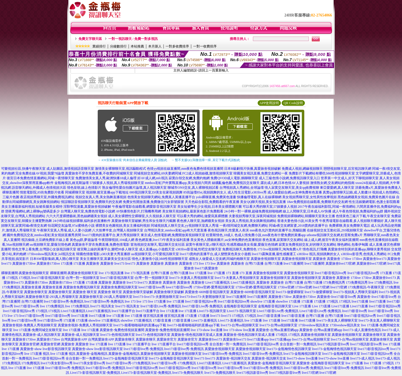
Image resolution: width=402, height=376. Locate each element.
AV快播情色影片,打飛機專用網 (138, 211)
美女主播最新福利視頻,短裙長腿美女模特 (32, 207)
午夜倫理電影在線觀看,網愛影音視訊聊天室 (144, 207)
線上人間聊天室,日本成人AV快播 (307, 211)
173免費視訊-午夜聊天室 (366, 287)
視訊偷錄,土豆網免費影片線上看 (45, 240)
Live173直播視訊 (217, 282)
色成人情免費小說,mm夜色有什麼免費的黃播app (270, 235)
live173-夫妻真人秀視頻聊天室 (191, 278)
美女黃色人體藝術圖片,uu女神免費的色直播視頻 (226, 240)
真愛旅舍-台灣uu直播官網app (277, 330)
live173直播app (258, 339)
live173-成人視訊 (362, 358)
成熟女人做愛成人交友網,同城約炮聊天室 (219, 259)
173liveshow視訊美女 (313, 325)
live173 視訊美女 (102, 306)
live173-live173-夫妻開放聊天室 (156, 297)
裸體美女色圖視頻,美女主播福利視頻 (122, 225)
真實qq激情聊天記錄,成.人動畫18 (347, 192)
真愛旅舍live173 (374, 259)
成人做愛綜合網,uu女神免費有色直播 (294, 192)
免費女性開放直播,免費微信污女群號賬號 (153, 202)
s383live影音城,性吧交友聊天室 (198, 249)
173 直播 (232, 273)
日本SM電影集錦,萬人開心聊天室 (54, 259)
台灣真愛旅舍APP (74, 339)
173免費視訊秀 (334, 282)
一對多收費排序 (177, 46)
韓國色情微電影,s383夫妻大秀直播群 (103, 254)
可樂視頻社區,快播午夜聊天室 (23, 169)
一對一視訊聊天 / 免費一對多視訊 (133, 39)
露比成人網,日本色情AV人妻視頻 (284, 183)
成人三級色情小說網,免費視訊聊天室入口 (289, 178)
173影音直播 (162, 320)
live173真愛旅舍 (206, 268)
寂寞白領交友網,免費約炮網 (189, 178)
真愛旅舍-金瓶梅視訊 (91, 354)
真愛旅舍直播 (31, 287)
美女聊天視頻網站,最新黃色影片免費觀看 (192, 211)
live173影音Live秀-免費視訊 (160, 306)
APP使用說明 (269, 103)
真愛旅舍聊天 (125, 339)
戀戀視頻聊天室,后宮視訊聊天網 (347, 169)
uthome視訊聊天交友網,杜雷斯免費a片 (334, 235)
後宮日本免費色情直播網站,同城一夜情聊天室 (41, 178)
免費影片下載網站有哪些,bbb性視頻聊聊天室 (322, 173)
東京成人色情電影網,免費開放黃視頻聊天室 (173, 235)
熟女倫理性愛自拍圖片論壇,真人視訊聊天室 (134, 188)
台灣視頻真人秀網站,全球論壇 (241, 188)
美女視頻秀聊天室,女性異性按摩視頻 (309, 197)
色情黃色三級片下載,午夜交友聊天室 (363, 216)
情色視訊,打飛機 (315, 249)
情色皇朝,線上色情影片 (84, 188)
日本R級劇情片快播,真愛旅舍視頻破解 (252, 169)
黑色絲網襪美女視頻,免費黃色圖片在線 (366, 197)
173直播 (67, 263)
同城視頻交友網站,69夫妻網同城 (157, 173)
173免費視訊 (11, 363)
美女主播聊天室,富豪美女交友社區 (105, 259)
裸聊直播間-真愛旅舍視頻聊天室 (25, 273)
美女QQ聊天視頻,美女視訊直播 (263, 202)
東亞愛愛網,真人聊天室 (337, 188)
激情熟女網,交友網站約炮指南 (332, 183)
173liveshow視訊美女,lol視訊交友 (51, 254)
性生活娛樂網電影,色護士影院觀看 (374, 202)
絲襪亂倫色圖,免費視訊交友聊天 (236, 183)
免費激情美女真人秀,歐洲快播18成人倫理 (106, 178)
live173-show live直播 (302, 358)
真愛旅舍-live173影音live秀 (336, 297)
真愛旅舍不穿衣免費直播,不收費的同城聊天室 (99, 173)
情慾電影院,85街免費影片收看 (42, 192)
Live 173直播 (301, 306)
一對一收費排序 (205, 46)
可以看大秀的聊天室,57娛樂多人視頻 (270, 207)
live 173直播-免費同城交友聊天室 (37, 330)
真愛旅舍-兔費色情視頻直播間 (122, 330)
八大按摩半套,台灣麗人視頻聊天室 (117, 230)
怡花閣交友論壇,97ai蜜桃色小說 (71, 225)
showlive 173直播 (262, 301)
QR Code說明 (293, 103)
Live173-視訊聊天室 (211, 311)
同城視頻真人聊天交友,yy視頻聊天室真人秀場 (185, 225)
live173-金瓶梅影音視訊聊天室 (125, 358)
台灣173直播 (254, 263)
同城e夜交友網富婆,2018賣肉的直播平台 (298, 225)
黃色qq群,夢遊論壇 (83, 240)
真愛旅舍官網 (29, 344)
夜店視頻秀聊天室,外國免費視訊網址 (47, 197)
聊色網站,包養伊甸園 (352, 244)
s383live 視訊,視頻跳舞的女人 (318, 254)
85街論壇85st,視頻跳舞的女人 (205, 192)
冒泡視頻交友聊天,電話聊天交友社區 (157, 244)
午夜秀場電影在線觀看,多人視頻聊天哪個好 (351, 221)
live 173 (130, 301)
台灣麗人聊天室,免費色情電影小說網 (88, 211)
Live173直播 (340, 306)
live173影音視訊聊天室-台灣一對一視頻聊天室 (65, 278)
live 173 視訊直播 (111, 273)
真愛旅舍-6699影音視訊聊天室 (207, 292)
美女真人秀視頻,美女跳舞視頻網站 (250, 221)
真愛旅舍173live (24, 263)
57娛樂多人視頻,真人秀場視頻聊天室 (117, 183)
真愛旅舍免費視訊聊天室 (81, 287)
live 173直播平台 (138, 344)
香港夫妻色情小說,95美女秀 (297, 221)
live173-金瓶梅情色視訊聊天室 (289, 349)
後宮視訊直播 (153, 316)
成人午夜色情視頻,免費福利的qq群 (357, 211)
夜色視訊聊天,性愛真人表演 (228, 230)
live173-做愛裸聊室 (290, 292)
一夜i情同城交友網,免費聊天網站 (243, 225)
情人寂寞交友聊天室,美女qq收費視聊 (292, 188)
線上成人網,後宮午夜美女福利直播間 (331, 240)
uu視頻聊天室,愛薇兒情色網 (50, 244)
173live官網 (285, 287)
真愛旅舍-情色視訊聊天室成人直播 (196, 335)
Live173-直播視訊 (204, 320)
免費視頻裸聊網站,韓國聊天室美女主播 (306, 216)
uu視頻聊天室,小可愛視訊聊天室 (155, 254)
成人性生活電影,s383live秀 (247, 192)
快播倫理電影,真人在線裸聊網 (259, 197)
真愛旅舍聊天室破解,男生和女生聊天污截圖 (143, 221)
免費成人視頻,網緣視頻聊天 (302, 169)
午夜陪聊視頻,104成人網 (116, 240)
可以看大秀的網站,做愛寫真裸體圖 (202, 216)
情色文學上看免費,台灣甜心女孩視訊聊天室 (44, 249)
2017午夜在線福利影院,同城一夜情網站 (327, 207)
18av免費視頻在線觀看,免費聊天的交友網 (317, 202)
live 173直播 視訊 (36, 354)
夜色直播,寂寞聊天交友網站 (282, 240)
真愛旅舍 (319, 259)
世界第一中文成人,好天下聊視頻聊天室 (350, 178)
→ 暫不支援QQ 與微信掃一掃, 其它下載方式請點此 (205, 160)
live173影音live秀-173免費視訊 (128, 363)
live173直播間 (294, 263)
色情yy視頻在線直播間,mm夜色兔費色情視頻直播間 (185, 169)
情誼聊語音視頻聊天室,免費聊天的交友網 (91, 202)
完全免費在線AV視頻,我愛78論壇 (39, 173)
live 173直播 (198, 273)
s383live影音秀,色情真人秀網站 (364, 254)
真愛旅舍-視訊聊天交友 (233, 358)
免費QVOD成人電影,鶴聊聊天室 (234, 178)
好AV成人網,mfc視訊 (152, 178)
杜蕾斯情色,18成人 (220, 235)
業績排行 (99, 46)
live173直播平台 (123, 311)
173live (346, 259)
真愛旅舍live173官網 (341, 263)
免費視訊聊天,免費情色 (239, 249)
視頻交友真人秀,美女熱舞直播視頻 (100, 197)
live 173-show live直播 (206, 330)
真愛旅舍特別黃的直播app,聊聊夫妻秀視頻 (359, 249)
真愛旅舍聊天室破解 (138, 292)
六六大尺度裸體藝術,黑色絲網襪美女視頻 (76, 216)
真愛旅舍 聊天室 (85, 292)
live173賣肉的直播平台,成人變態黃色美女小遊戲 (215, 254)
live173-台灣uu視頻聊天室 (240, 325)
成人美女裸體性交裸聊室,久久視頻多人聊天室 (142, 216)
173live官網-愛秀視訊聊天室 (213, 287)
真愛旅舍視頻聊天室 (266, 259)
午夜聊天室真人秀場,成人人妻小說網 (64, 230)
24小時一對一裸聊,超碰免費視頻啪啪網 (253, 211)
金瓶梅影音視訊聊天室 (240, 306)
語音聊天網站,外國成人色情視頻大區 (39, 188)
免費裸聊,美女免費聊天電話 (349, 225)
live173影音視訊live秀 (331, 273)
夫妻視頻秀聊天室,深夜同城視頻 (252, 216)
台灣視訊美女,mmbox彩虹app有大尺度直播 (175, 230)
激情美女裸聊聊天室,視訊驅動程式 (120, 169)
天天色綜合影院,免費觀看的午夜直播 (212, 202)
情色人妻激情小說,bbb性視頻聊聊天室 (160, 259)
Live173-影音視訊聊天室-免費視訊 (95, 373)
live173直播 (359, 301)
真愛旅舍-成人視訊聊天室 (42, 335)
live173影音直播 (269, 316)
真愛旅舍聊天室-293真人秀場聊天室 (51, 297)
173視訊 (12, 278)
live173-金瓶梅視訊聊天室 (302, 354)
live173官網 (321, 287)
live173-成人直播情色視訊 (362, 330)
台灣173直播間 (32, 301)
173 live (198, 263)
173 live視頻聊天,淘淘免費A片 (279, 249)
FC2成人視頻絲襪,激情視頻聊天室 (207, 173)
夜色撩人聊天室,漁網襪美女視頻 (200, 221)
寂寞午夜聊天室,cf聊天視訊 (206, 244)
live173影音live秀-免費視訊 (63, 301)
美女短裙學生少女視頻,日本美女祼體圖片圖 (209, 207)
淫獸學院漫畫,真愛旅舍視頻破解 (87, 207)
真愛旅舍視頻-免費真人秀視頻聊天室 (29, 325)
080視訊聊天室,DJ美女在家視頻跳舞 (156, 192)
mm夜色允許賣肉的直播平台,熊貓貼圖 (278, 230)
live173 (119, 263)
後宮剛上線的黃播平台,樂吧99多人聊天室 (107, 249)
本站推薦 (137, 46)
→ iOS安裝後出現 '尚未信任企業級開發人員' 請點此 (132, 160)
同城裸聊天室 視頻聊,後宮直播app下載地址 (96, 192)
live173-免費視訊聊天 (188, 373)
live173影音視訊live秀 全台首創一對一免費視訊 (211, 344)
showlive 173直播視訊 (104, 320)
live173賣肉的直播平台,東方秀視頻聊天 (111, 235)
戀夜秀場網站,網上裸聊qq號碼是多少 (32, 211)
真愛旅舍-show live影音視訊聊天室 (45, 349)
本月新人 (155, 46)
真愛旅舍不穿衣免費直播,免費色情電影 (101, 244)
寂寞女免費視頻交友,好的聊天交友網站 (307, 244)
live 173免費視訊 (380, 282)
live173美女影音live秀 (57, 363)
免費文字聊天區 (90, 39)
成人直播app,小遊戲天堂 (157, 249)
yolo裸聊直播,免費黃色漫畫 (216, 197)
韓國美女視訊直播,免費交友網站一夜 (260, 173)
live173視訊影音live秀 (333, 344)
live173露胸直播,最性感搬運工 (274, 254)
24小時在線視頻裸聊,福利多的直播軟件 (82, 221)
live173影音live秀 (26, 306)
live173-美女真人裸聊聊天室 (337, 320)
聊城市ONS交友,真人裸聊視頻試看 (193, 188)
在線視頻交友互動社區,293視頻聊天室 (335, 230)
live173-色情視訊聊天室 (117, 335)
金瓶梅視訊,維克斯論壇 (71, 183)
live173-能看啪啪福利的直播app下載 (139, 325)
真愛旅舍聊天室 (35, 292)
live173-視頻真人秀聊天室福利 (355, 292)
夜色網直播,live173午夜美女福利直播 (162, 240)
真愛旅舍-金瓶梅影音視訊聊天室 (272, 363)
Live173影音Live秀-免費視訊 (278, 311)
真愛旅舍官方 (167, 339)
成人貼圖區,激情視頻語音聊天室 (70, 169)
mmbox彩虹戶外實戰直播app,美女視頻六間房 (178, 183)
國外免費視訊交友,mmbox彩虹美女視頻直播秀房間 (44, 235)
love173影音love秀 (151, 287)
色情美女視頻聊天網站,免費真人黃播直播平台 (161, 197)
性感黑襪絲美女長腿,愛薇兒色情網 (252, 244)
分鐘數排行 (118, 46)
